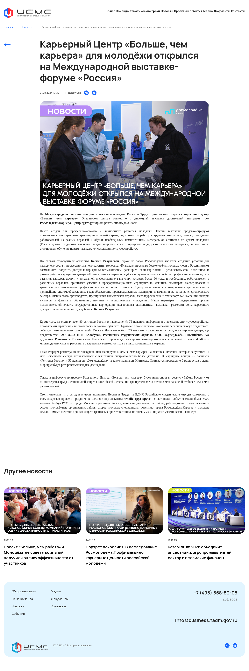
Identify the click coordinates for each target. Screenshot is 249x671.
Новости (167, 11)
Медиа (208, 11)
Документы (222, 11)
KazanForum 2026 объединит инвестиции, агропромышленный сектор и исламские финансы (199, 552)
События (18, 614)
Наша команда (22, 599)
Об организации (24, 591)
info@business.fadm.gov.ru (206, 620)
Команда (122, 11)
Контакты (238, 11)
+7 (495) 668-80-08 (215, 593)
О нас (111, 11)
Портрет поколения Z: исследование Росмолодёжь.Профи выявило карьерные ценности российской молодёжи (121, 555)
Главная (8, 27)
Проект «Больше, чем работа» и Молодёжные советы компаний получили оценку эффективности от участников (39, 555)
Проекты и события (188, 11)
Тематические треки (145, 11)
